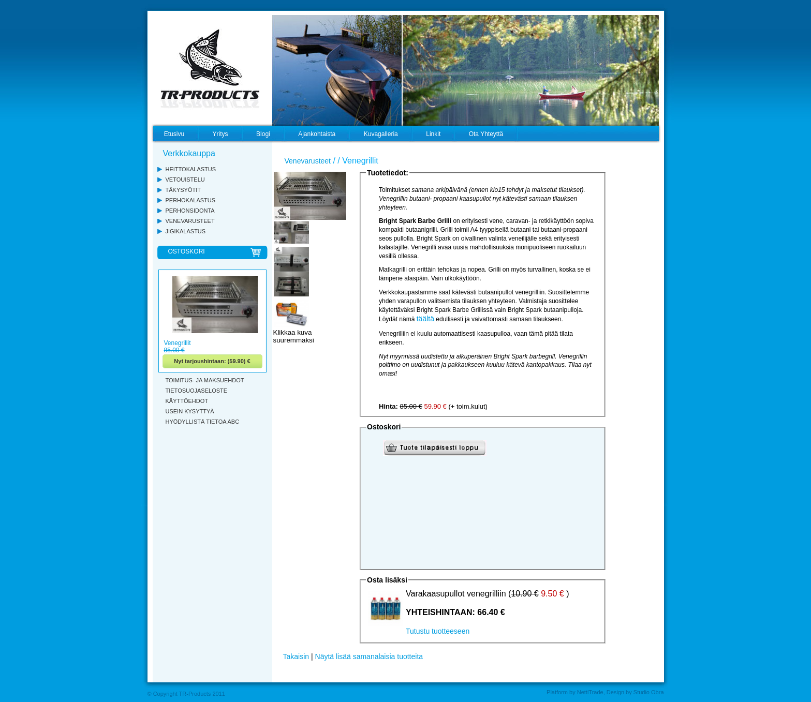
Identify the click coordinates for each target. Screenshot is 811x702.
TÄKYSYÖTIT (183, 190)
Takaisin (296, 656)
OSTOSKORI (186, 251)
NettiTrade (590, 692)
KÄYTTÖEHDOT (187, 401)
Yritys (220, 134)
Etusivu (174, 134)
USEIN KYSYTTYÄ (190, 411)
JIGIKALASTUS (186, 231)
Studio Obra (648, 692)
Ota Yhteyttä (486, 134)
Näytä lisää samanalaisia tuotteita (369, 656)
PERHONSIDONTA (190, 210)
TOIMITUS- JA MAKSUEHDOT (205, 380)
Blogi (263, 134)
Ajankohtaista (316, 134)
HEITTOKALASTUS (191, 169)
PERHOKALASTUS (191, 200)
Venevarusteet (308, 161)
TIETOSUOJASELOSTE (197, 390)
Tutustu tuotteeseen (437, 631)
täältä (425, 319)
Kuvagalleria (381, 134)
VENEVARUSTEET (190, 221)
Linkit (433, 134)
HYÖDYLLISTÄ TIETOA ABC (203, 422)
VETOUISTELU (185, 179)
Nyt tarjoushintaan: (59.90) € (212, 361)
